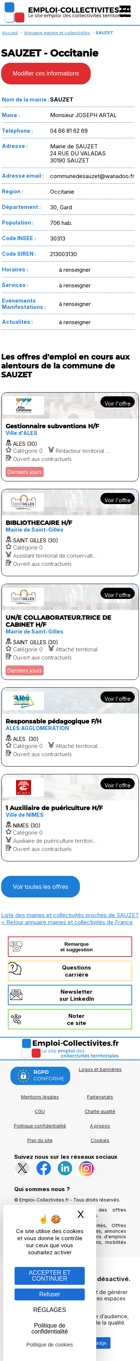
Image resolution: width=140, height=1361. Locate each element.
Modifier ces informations (46, 73)
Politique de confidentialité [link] (49, 1328)
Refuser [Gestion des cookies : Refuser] (49, 1294)
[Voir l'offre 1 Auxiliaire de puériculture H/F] (70, 817)
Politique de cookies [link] (50, 1345)
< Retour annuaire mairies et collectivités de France (67, 922)
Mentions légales (40, 1097)
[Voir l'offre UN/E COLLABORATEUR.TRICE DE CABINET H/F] (70, 632)
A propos (100, 1126)
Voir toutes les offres (40, 886)
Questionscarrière (76, 971)
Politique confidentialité (40, 1126)
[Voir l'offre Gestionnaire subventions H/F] (70, 437)
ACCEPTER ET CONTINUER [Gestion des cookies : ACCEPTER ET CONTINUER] (50, 1276)
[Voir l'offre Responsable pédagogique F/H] (70, 727)
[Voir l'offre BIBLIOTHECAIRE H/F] (70, 532)
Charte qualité (100, 1111)
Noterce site (76, 1019)
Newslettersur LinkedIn (76, 995)
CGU (40, 1111)
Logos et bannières (100, 1069)
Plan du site (40, 1140)
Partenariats (100, 1097)
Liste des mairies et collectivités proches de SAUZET (70, 915)
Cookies (100, 1140)
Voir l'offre (118, 403)
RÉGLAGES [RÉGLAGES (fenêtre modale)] (49, 1310)
